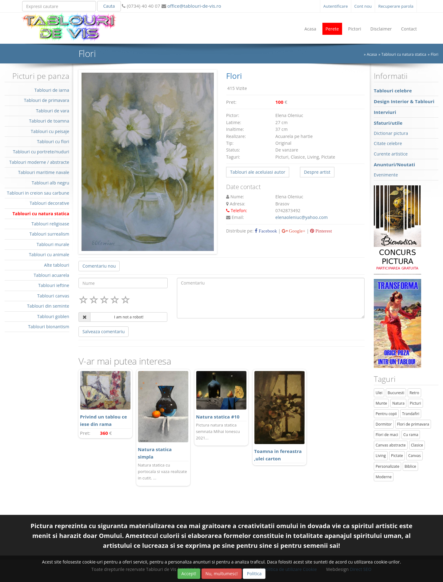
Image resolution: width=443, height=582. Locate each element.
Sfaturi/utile (388, 123)
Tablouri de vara (52, 111)
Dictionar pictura (391, 133)
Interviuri (385, 112)
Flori (434, 54)
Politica (254, 573)
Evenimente (386, 175)
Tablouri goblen (53, 316)
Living (381, 455)
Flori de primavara (413, 424)
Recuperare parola (395, 6)
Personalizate (387, 466)
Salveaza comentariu (103, 331)
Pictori (354, 29)
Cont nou (363, 6)
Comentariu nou (99, 266)
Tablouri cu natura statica (403, 54)
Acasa (310, 29)
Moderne (384, 476)
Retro (414, 392)
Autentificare (335, 6)
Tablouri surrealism (49, 234)
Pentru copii (386, 413)
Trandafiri (410, 413)
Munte (381, 403)
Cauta (109, 6)
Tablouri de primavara (46, 100)
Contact (409, 29)
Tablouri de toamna (49, 121)
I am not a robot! (129, 317)
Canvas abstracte (391, 445)
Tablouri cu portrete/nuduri (41, 152)
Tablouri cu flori (53, 141)
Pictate (397, 455)
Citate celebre (388, 143)
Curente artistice (391, 154)
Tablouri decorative (49, 203)
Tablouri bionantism (48, 326)
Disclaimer (381, 29)
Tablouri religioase (50, 224)
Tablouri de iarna (51, 90)
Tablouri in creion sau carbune (38, 193)
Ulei (379, 392)
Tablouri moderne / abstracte (39, 162)
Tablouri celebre (393, 90)
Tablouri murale (53, 244)
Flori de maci (387, 434)
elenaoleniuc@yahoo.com (301, 217)
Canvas (414, 455)
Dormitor (384, 424)
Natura (398, 403)
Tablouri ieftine (53, 285)
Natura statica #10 (218, 417)
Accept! (189, 573)
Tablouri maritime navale (43, 172)
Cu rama (410, 434)
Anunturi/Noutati (394, 164)
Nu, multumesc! (222, 573)
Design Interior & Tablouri (404, 101)
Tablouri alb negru (50, 183)
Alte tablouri (56, 265)
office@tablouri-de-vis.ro (193, 6)
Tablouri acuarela (51, 275)
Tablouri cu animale (49, 254)
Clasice (417, 445)
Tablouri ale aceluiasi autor (257, 172)
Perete (332, 29)
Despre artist (317, 172)
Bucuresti (396, 392)
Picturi (415, 403)
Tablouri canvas (53, 296)
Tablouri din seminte (48, 306)
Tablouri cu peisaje (50, 131)
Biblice (410, 466)
